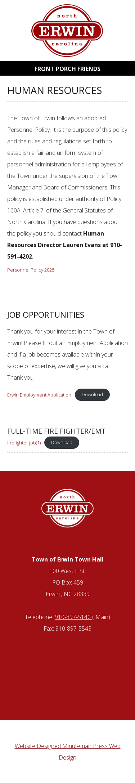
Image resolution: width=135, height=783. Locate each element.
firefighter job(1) (24, 442)
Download (92, 394)
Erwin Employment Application (39, 394)
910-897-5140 (73, 617)
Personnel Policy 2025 (30, 270)
